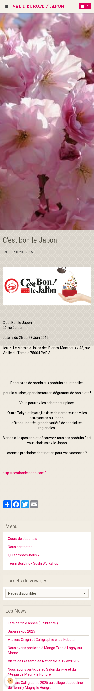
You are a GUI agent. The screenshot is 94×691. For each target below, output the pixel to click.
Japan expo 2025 (21, 631)
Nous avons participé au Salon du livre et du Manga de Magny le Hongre (42, 671)
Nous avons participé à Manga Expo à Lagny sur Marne (45, 650)
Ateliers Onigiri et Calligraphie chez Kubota (41, 640)
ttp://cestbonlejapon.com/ (25, 473)
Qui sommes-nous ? (23, 555)
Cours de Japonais (22, 539)
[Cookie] (10, 680)
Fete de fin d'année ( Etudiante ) (33, 623)
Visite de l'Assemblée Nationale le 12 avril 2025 (44, 661)
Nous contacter (20, 547)
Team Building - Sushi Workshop (33, 563)
